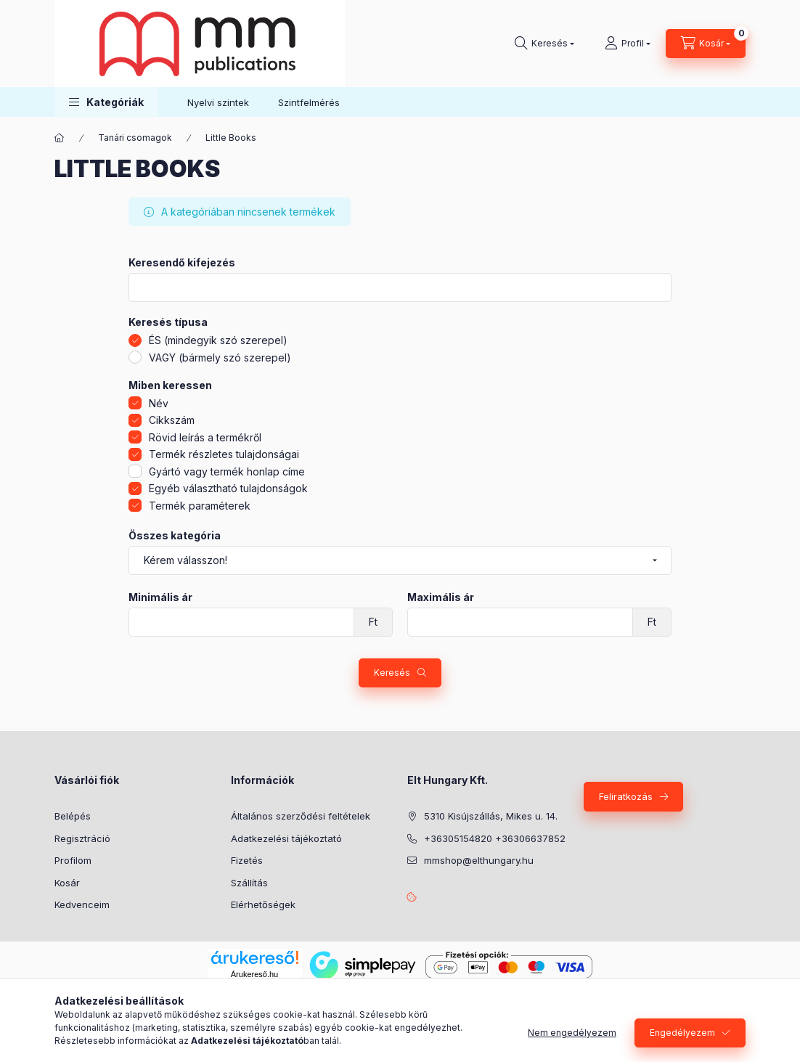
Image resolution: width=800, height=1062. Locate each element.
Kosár (67, 883)
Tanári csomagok (135, 137)
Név (158, 403)
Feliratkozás (626, 796)
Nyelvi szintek (218, 102)
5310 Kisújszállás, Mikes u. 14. (491, 816)
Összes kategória (174, 536)
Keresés (392, 672)
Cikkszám (172, 420)
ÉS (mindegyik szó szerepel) (218, 340)
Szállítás (249, 883)
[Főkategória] (59, 137)
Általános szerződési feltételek (300, 816)
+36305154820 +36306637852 (495, 838)
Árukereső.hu (254, 974)
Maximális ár (440, 597)
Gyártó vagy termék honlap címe (227, 471)
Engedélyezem (682, 1032)
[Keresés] (544, 43)
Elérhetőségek (263, 904)
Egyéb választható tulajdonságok (228, 488)
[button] (106, 102)
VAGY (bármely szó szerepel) (220, 357)
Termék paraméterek (199, 505)
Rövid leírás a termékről (205, 437)
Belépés (72, 816)
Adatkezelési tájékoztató (286, 838)
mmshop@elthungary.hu (479, 860)
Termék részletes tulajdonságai (224, 454)
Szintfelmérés (309, 102)
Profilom (72, 860)
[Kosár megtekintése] (706, 43)
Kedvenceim (82, 904)
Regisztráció (82, 838)
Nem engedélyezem (572, 1032)
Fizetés (247, 860)
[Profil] (627, 43)
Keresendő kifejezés (181, 263)
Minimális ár (160, 597)
